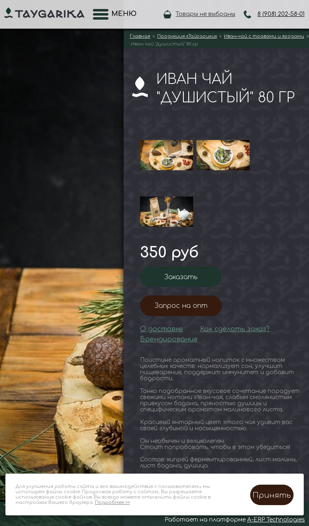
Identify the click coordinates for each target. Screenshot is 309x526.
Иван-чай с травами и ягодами (264, 36)
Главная (140, 36)
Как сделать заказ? (235, 329)
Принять (272, 495)
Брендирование (169, 339)
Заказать (181, 277)
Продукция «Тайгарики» (187, 36)
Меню (121, 14)
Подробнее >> (112, 502)
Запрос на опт (181, 305)
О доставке (161, 329)
